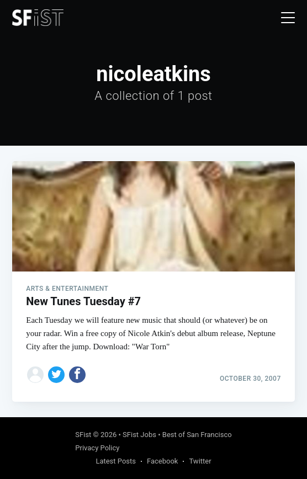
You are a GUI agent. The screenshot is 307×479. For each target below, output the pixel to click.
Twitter (200, 461)
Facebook (162, 461)
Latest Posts (116, 461)
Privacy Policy (97, 448)
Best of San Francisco (197, 434)
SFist (83, 434)
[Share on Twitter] (56, 374)
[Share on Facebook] (77, 374)
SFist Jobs (139, 434)
